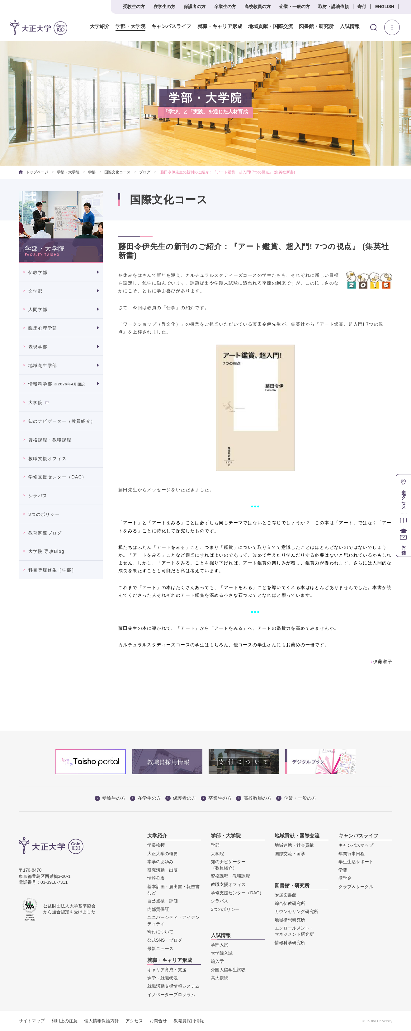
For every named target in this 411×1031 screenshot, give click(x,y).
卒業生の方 (225, 6)
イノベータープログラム (171, 994)
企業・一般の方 (294, 6)
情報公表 (156, 878)
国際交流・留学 (290, 853)
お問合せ (158, 1020)
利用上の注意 (64, 1020)
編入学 (217, 961)
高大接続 (219, 977)
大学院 (38, 402)
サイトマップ (32, 1020)
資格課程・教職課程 (50, 439)
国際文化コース (117, 172)
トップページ (33, 172)
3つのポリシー (44, 514)
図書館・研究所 (316, 26)
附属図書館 (285, 894)
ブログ (144, 172)
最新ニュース (160, 948)
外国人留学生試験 (228, 969)
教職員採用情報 (188, 1020)
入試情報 (350, 26)
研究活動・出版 (162, 870)
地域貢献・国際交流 (270, 26)
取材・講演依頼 (333, 6)
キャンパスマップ (355, 845)
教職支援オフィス (47, 458)
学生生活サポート (355, 861)
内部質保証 (158, 909)
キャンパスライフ (171, 26)
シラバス (38, 495)
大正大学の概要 (162, 853)
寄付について (160, 931)
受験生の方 (134, 6)
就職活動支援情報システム (173, 986)
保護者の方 (195, 6)
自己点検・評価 (162, 900)
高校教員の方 (257, 6)
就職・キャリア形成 (219, 26)
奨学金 (345, 878)
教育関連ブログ (45, 532)
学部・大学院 (130, 26)
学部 (92, 172)
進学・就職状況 (162, 978)
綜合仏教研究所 (290, 903)
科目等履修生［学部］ (52, 569)
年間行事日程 (351, 853)
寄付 (361, 6)
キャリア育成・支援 (167, 969)
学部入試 (219, 944)
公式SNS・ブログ (164, 940)
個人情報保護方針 (101, 1020)
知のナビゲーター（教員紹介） (62, 421)
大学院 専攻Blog (46, 551)
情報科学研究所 (290, 942)
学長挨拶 (156, 845)
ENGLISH (384, 6)
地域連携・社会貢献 (294, 845)
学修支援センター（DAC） (57, 476)
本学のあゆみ (160, 861)
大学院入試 (222, 953)
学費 (342, 870)
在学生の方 (164, 6)
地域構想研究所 (290, 919)
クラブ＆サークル (355, 886)
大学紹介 (100, 26)
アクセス (134, 1020)
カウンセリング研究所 (296, 911)
